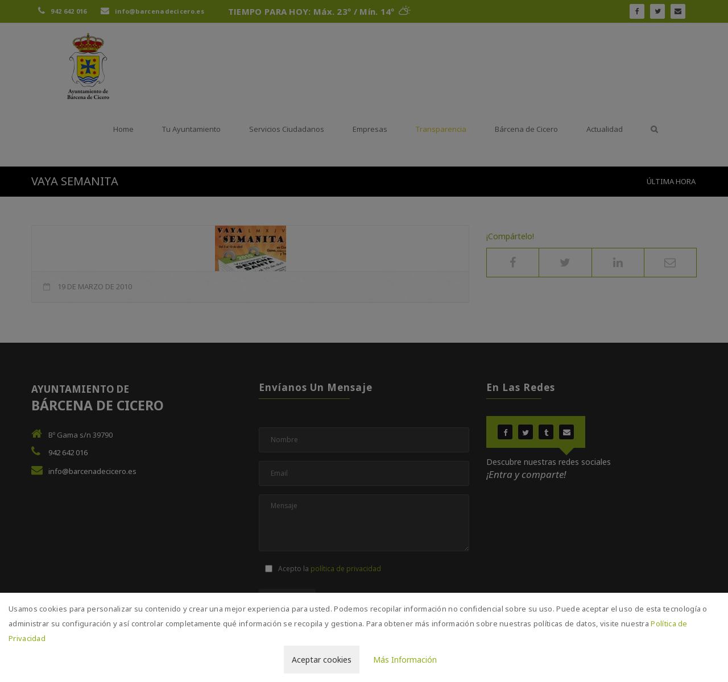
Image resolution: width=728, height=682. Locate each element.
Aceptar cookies (321, 659)
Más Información (405, 659)
